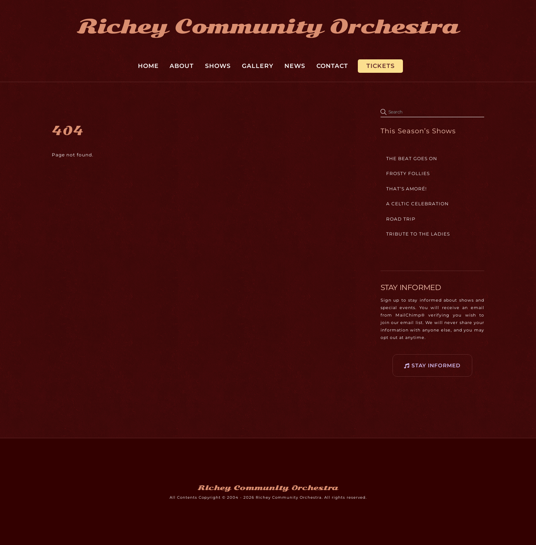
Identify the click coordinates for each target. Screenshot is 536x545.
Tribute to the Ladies (418, 234)
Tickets (380, 65)
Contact (332, 65)
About (182, 65)
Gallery (258, 65)
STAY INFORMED (432, 365)
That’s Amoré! (406, 188)
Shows (218, 65)
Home (148, 65)
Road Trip (401, 219)
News (294, 65)
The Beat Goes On (411, 158)
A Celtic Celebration (417, 203)
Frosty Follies (408, 173)
